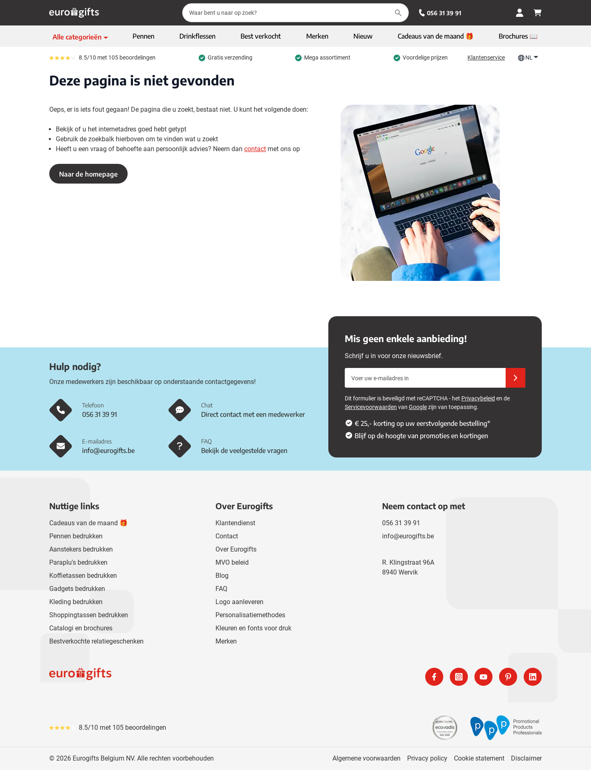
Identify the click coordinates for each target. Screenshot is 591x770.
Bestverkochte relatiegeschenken (96, 641)
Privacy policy (427, 758)
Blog (222, 575)
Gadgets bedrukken (77, 589)
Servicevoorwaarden (371, 407)
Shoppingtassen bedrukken (88, 615)
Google (418, 407)
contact (255, 149)
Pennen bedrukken (76, 536)
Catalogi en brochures (80, 628)
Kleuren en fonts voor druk (253, 628)
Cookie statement (479, 758)
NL (528, 57)
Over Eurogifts (236, 549)
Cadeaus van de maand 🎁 (88, 523)
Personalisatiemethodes (250, 615)
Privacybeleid (478, 398)
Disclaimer (526, 758)
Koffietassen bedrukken (83, 575)
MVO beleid (232, 562)
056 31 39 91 (440, 13)
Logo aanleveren (239, 602)
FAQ (221, 589)
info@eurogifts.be (408, 536)
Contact (226, 536)
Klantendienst (235, 523)
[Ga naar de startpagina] (74, 13)
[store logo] (170, 677)
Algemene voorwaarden (366, 758)
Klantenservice (486, 57)
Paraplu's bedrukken (78, 562)
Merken (226, 641)
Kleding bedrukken (76, 602)
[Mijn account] (519, 13)
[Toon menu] (80, 37)
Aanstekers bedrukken (81, 549)
